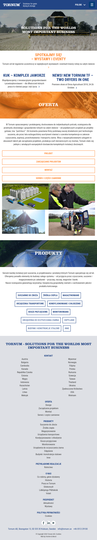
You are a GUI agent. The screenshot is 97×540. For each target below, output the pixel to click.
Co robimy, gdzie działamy (48, 477)
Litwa (24, 392)
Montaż (48, 170)
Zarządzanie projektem (48, 161)
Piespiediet (48, 499)
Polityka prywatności (48, 512)
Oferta (48, 401)
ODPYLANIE (69, 320)
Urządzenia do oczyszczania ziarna (48, 447)
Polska (72, 369)
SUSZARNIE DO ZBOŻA (28, 295)
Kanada (24, 369)
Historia (48, 480)
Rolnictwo (48, 467)
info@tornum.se (65, 529)
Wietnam (72, 395)
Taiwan (72, 379)
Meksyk (24, 395)
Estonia (24, 375)
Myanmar (72, 359)
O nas (48, 473)
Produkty (48, 421)
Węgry (24, 379)
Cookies (48, 516)
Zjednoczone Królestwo (72, 388)
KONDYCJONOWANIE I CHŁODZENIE (65, 303)
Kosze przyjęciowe (48, 441)
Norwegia (72, 362)
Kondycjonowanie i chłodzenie (48, 437)
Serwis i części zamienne (48, 178)
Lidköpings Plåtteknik (48, 490)
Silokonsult (48, 486)
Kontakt (48, 355)
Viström (48, 537)
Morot (54, 537)
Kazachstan (25, 385)
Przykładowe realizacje (48, 464)
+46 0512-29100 (80, 529)
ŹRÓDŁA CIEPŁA (50, 295)
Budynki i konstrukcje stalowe (48, 454)
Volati (48, 493)
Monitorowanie (48, 444)
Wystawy (48, 506)
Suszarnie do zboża (48, 424)
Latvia (24, 388)
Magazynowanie (49, 431)
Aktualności (48, 503)
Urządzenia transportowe (48, 434)
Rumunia (72, 372)
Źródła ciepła (48, 428)
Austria (25, 359)
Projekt (48, 153)
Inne (48, 457)
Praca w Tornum (49, 483)
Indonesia (25, 382)
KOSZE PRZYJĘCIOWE (38, 312)
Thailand (72, 382)
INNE (67, 328)
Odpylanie (48, 451)
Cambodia (24, 365)
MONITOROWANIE (61, 312)
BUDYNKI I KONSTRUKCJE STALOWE (44, 328)
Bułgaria (24, 362)
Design (48, 405)
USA (72, 392)
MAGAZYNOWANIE (71, 295)
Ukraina (72, 385)
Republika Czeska (24, 372)
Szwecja (72, 375)
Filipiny (72, 365)
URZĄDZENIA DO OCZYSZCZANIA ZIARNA (41, 320)
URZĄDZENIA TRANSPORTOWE (30, 303)
